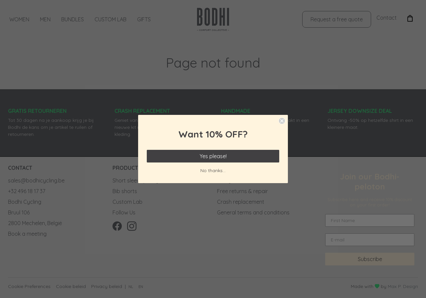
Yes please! (213, 156)
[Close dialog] (282, 121)
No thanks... (213, 170)
